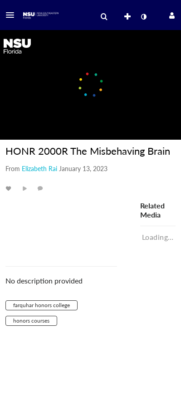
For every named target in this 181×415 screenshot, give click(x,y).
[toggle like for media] (9, 188)
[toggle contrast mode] (143, 17)
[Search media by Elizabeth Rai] (39, 168)
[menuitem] (103, 17)
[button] (12, 15)
